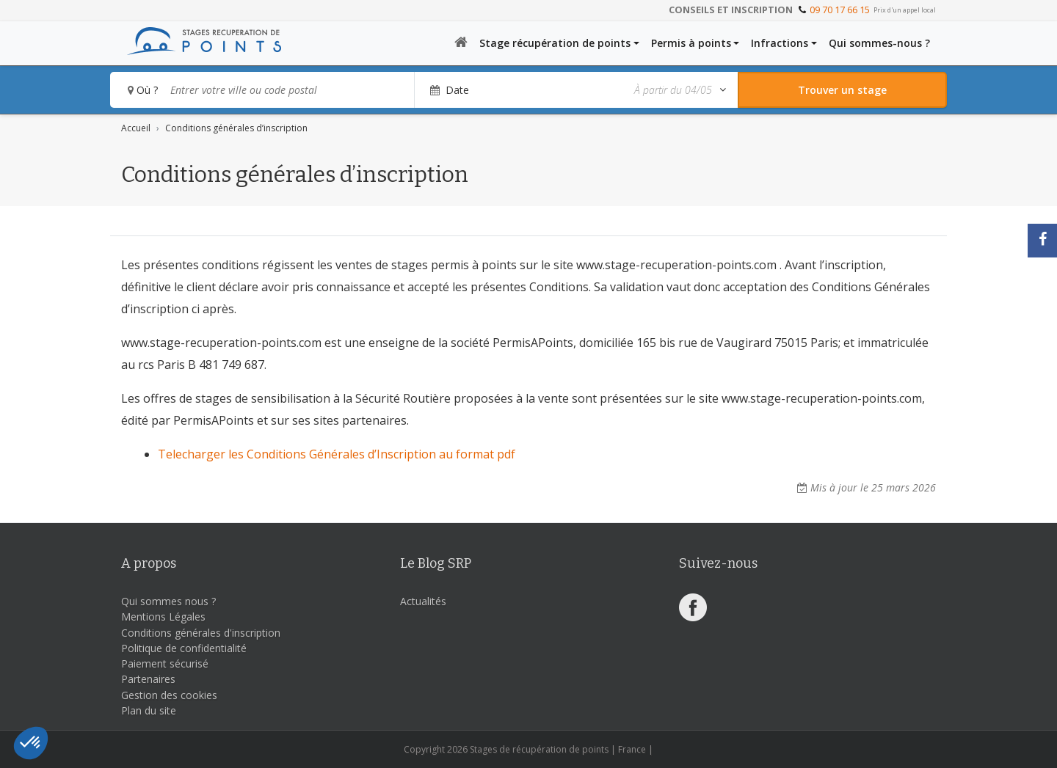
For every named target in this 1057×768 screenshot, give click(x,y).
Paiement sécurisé (164, 663)
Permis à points (691, 43)
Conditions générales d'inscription (200, 633)
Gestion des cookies (169, 695)
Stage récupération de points (555, 43)
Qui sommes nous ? (168, 601)
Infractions (779, 43)
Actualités (423, 601)
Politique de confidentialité (184, 648)
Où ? (143, 90)
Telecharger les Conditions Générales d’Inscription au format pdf (336, 454)
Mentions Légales (163, 616)
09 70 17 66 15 (840, 9)
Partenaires (148, 679)
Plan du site (148, 710)
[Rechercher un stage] (842, 90)
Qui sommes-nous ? (879, 43)
